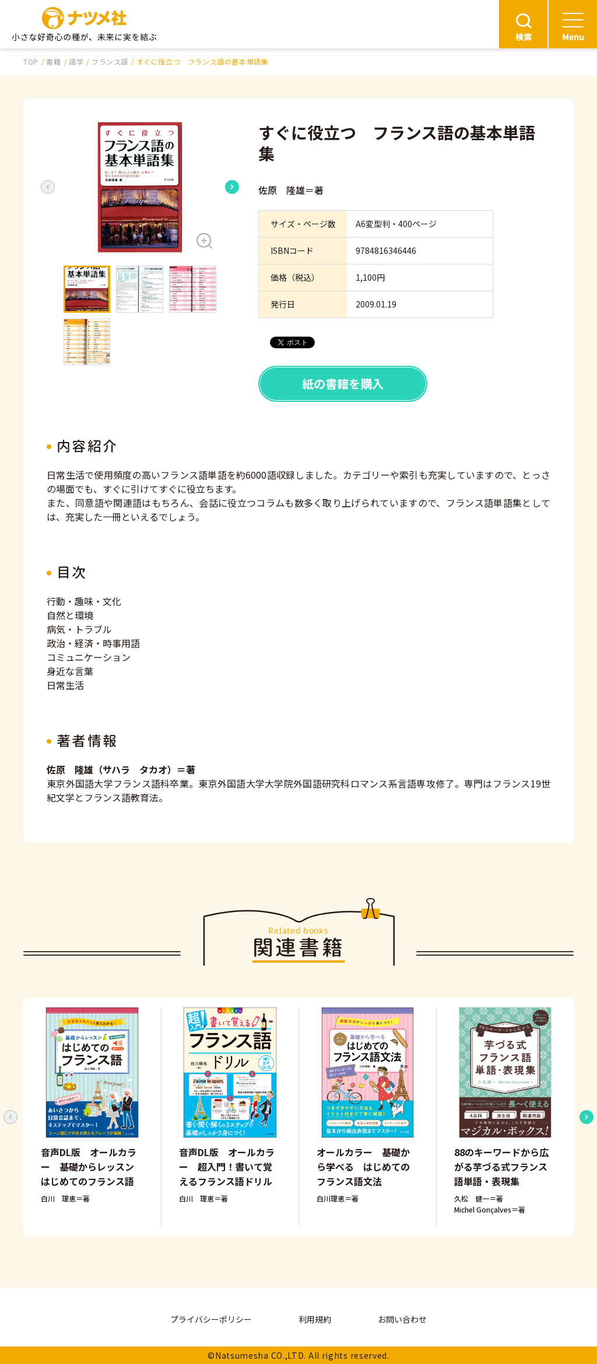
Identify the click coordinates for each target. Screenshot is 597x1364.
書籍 (53, 61)
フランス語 (110, 61)
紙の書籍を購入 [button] (343, 383)
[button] (140, 187)
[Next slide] (232, 187)
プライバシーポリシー (211, 1319)
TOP (30, 61)
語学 (76, 61)
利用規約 (314, 1319)
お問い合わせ (402, 1319)
